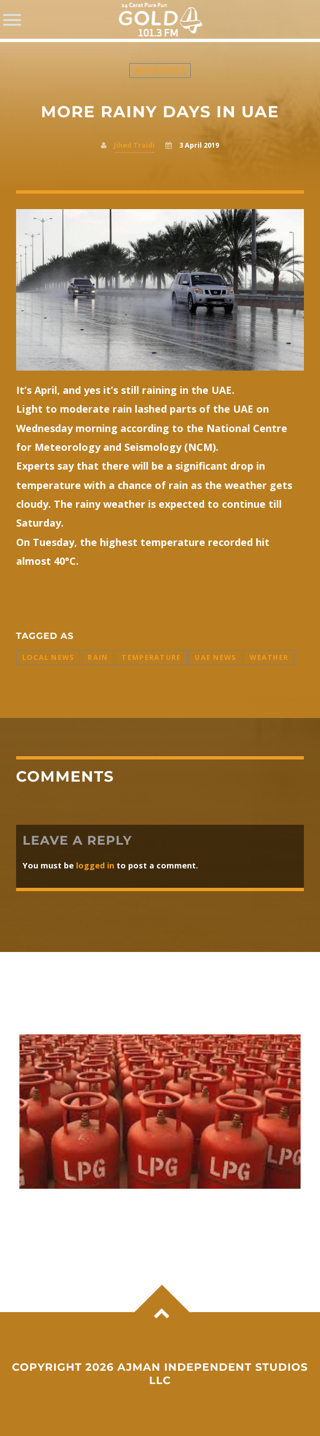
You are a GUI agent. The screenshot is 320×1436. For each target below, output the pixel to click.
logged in (95, 865)
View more (160, 1111)
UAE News (215, 657)
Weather (269, 657)
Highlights (160, 70)
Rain (98, 657)
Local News (48, 657)
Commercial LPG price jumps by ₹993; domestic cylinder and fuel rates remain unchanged (149, 1211)
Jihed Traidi (134, 145)
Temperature (151, 657)
